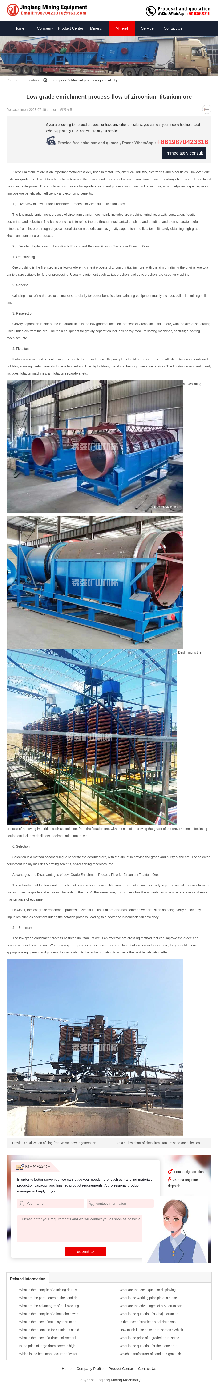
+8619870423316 (64, 147)
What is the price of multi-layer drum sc (47, 1316)
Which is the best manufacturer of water (48, 1348)
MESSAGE (33, 1161)
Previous (54, 1138)
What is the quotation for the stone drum (149, 1340)
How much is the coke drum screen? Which (151, 1324)
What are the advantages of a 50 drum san (151, 1300)
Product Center (70, 28)
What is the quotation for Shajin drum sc (149, 1308)
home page (58, 80)
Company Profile (89, 1363)
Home (19, 28)
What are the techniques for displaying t (149, 1284)
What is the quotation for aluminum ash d (49, 1324)
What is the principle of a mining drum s (48, 1284)
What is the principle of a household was (48, 1308)
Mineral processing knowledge (95, 80)
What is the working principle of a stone (148, 1292)
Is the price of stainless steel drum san (148, 1316)
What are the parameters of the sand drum (50, 1292)
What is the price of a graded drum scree (149, 1332)
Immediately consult (183, 147)
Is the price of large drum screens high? (48, 1340)
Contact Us (173, 28)
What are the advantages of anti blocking (49, 1300)
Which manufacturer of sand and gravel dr (150, 1348)
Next (158, 1138)
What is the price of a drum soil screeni (47, 1332)
